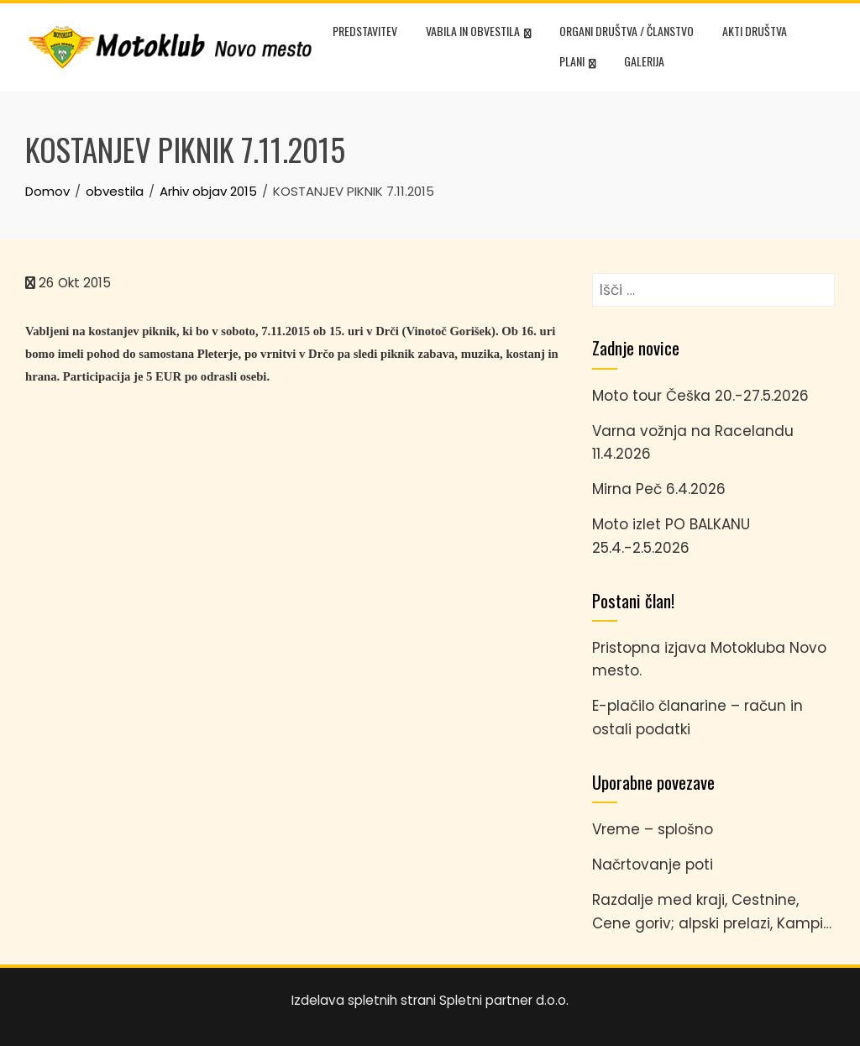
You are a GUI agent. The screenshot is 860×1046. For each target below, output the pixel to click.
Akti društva (754, 30)
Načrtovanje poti (652, 864)
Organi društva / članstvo (626, 30)
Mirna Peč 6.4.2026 (659, 489)
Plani (577, 63)
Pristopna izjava (649, 648)
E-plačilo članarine (659, 706)
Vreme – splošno (652, 829)
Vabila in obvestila (478, 33)
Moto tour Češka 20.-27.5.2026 (700, 396)
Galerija (644, 61)
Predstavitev (365, 30)
